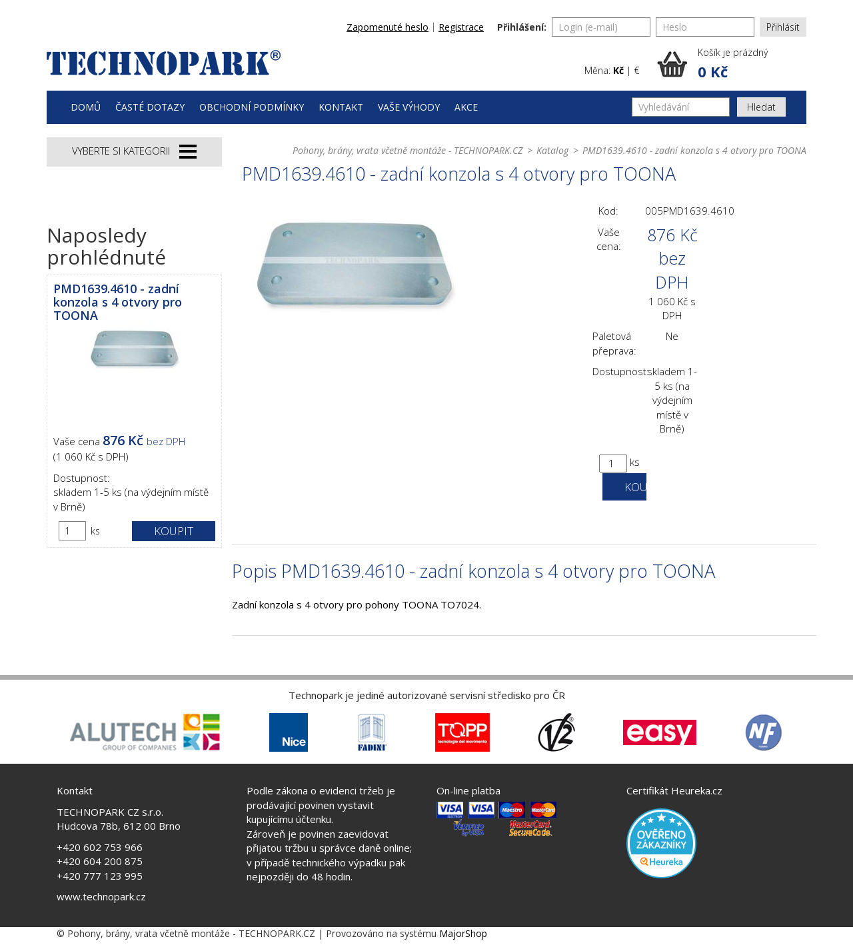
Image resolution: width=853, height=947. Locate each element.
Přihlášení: (521, 27)
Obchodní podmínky (251, 107)
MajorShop (463, 933)
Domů (86, 107)
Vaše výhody (409, 107)
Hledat (761, 107)
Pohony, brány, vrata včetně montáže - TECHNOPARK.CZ (407, 150)
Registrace (461, 27)
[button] (731, 64)
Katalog (552, 150)
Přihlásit (783, 27)
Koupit (173, 530)
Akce (466, 107)
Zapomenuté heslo (387, 27)
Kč (618, 70)
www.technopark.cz (101, 896)
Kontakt (341, 107)
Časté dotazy (150, 107)
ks (95, 530)
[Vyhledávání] (681, 107)
